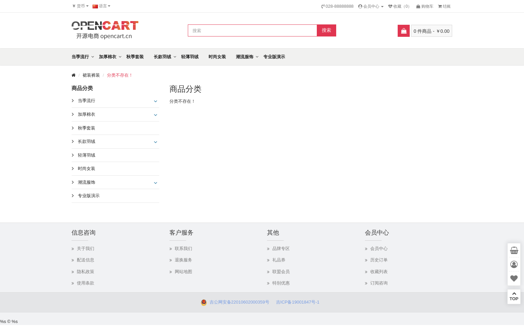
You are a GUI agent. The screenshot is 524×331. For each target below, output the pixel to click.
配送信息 (85, 259)
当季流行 (80, 56)
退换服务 (183, 259)
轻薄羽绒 (190, 56)
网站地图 (183, 271)
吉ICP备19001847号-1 (299, 302)
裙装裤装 (91, 75)
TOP (514, 296)
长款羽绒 (162, 56)
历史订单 (379, 259)
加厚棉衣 (107, 56)
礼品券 (278, 259)
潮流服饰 (244, 56)
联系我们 (183, 248)
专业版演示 (274, 56)
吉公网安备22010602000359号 (238, 302)
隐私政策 (85, 271)
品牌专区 (281, 248)
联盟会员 (281, 271)
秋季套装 (135, 56)
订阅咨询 (379, 282)
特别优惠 (281, 282)
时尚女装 (217, 56)
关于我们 (85, 248)
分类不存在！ (120, 75)
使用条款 (85, 282)
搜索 (326, 30)
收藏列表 (379, 271)
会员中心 (379, 248)
